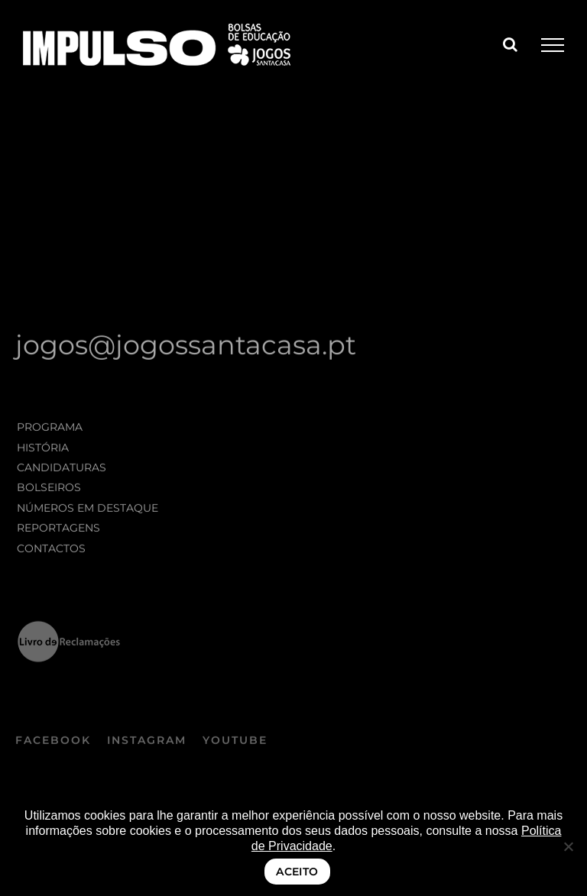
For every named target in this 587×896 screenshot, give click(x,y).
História (43, 449)
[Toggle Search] (510, 44)
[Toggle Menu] (552, 45)
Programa (50, 429)
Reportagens (58, 530)
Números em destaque (87, 510)
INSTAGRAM (146, 743)
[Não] (568, 846)
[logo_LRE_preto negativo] (68, 628)
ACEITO (297, 871)
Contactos (51, 550)
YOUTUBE (235, 743)
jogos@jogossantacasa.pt (185, 347)
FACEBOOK (53, 743)
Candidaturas (61, 470)
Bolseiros (49, 490)
